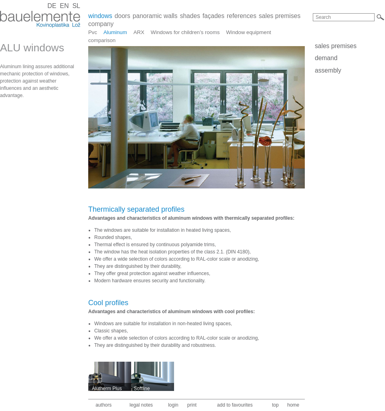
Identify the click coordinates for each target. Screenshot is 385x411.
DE (51, 5)
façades (214, 16)
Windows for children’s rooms (185, 32)
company (100, 24)
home (293, 405)
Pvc (92, 32)
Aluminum (115, 32)
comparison (102, 40)
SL (76, 5)
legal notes (141, 405)
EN (64, 5)
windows (100, 16)
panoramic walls (155, 16)
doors (122, 16)
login (173, 405)
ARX (139, 32)
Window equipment (248, 32)
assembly (328, 70)
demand (326, 58)
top (275, 405)
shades (190, 16)
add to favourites (235, 405)
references (242, 16)
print (192, 405)
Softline (142, 388)
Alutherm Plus (107, 388)
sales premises (279, 16)
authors (103, 405)
